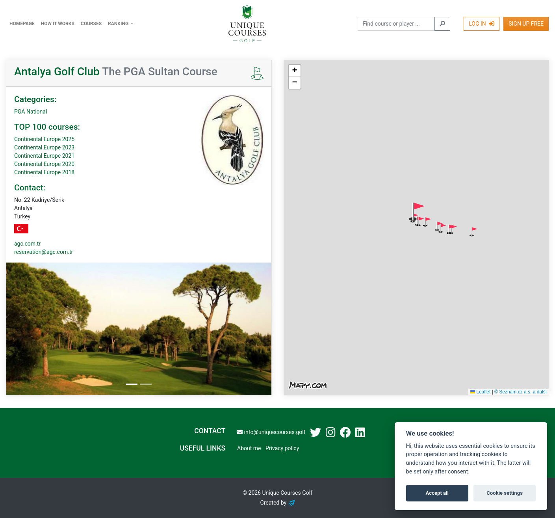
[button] (417, 211)
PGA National (30, 111)
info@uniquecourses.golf (271, 432)
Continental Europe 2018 (44, 172)
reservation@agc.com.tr (43, 252)
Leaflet (480, 392)
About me (249, 448)
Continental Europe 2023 (44, 147)
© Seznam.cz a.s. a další (520, 392)
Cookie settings (504, 493)
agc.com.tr (27, 243)
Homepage (22, 23)
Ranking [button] (119, 23)
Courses (91, 23)
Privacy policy (282, 448)
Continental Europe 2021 (44, 156)
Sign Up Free (526, 23)
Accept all (437, 493)
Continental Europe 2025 (44, 139)
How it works (57, 23)
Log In (481, 23)
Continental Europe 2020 (44, 164)
